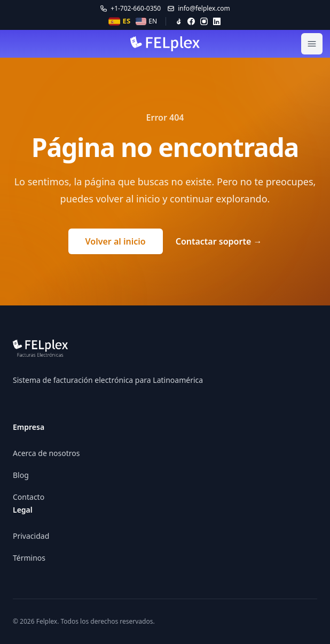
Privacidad (31, 536)
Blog (21, 475)
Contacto (28, 497)
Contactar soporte (219, 241)
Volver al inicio (115, 241)
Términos (29, 558)
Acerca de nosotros (46, 453)
